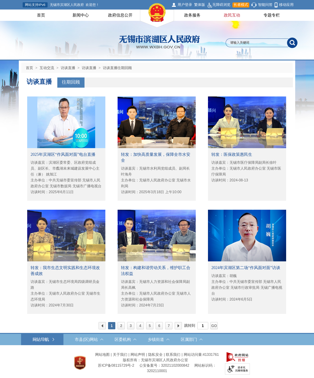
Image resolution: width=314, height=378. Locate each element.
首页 (41, 15)
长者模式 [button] (241, 5)
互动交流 (47, 68)
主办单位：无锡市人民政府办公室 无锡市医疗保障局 (246, 171)
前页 (102, 326)
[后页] (178, 325)
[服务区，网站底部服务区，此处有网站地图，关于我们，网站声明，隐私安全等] (157, 363)
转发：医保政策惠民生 (231, 154)
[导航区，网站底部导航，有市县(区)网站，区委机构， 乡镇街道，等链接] (157, 339)
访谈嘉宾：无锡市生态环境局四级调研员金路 (65, 284)
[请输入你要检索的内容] (256, 43)
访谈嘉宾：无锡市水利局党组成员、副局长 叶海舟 (155, 171)
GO (214, 326)
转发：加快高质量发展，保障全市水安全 (155, 157)
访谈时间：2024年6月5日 (231, 299)
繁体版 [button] (199, 5)
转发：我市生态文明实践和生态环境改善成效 (65, 270)
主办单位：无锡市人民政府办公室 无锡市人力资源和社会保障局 (156, 296)
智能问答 (265, 5)
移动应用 (286, 5)
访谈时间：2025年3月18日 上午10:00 (151, 192)
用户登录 (185, 5)
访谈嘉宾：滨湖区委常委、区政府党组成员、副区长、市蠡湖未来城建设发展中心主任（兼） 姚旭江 (65, 168)
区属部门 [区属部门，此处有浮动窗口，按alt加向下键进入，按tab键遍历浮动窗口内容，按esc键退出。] (192, 339)
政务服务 (192, 15)
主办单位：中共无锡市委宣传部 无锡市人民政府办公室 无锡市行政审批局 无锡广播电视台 (246, 287)
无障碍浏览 (218, 4)
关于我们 (120, 354)
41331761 (211, 354)
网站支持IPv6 (35, 5)
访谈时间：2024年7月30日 (52, 305)
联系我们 (173, 354)
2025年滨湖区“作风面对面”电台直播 (63, 154)
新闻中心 (80, 15)
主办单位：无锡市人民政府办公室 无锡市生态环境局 (65, 296)
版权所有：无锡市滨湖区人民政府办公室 (155, 360)
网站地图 (102, 354)
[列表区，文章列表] (156, 205)
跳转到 (189, 325)
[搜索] (292, 43)
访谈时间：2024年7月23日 (142, 305)
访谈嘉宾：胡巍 (224, 276)
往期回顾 (71, 81)
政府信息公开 (120, 15)
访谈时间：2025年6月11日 (52, 192)
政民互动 (232, 15)
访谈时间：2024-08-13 (229, 180)
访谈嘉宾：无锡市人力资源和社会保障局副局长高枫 (155, 284)
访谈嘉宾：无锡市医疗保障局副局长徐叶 (244, 162)
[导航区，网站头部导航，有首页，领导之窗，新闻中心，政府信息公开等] (157, 15)
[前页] (102, 325)
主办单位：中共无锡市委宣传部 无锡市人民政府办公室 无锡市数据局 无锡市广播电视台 (66, 183)
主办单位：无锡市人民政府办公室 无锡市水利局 (156, 183)
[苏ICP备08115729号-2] (116, 365)
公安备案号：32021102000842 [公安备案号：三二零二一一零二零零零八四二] (164, 365)
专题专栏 (271, 15)
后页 (178, 326)
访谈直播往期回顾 (117, 68)
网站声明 (137, 354)
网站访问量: (193, 354)
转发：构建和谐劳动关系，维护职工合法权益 (155, 270)
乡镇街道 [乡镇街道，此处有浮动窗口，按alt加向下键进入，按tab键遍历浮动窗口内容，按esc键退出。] (158, 339)
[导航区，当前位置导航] (157, 66)
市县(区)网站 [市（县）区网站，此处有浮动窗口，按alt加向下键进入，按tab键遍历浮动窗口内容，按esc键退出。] (89, 339)
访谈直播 (68, 68)
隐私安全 (155, 354)
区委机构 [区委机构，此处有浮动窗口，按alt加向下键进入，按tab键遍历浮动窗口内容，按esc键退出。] (125, 339)
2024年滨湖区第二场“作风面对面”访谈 (245, 267)
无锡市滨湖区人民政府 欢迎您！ (74, 5)
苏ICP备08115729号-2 (116, 365)
